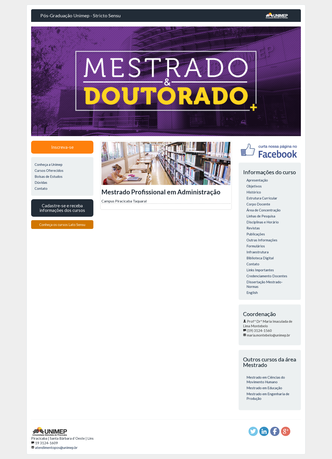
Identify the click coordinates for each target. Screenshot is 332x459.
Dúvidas (41, 182)
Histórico (253, 192)
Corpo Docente (258, 204)
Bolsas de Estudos (48, 176)
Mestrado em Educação (264, 388)
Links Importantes (260, 270)
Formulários (255, 246)
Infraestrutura (257, 252)
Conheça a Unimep (48, 164)
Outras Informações (261, 240)
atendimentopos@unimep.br (56, 447)
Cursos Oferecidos (49, 170)
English (252, 292)
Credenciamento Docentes (266, 276)
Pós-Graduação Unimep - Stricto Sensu (80, 15)
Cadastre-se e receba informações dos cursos (62, 208)
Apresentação (257, 180)
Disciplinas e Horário (262, 222)
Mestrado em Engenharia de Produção (267, 396)
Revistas (253, 228)
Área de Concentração (263, 210)
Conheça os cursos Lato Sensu (62, 224)
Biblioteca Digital (260, 258)
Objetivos (254, 186)
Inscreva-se (62, 147)
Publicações (255, 234)
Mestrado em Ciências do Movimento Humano (265, 379)
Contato (41, 188)
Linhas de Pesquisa (260, 216)
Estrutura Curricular (261, 198)
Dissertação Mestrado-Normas (264, 284)
